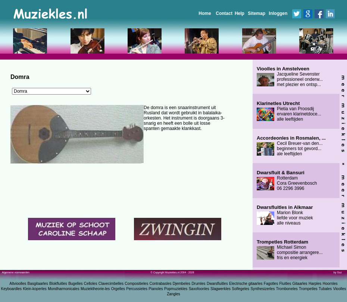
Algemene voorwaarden (15, 272)
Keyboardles (11, 289)
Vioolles (339, 289)
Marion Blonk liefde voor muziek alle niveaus (285, 215)
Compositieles (136, 284)
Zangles (173, 294)
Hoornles (330, 284)
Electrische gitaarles (245, 284)
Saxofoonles (199, 289)
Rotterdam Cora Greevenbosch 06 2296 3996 (287, 180)
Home (204, 13)
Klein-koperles (34, 289)
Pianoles (156, 289)
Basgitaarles (38, 284)
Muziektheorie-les (95, 289)
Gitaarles (300, 284)
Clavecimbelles (111, 284)
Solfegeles (240, 289)
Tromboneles (287, 289)
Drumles (198, 284)
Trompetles (308, 289)
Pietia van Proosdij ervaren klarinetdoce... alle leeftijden (289, 111)
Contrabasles (161, 284)
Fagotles (271, 284)
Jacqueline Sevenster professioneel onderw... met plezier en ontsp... (290, 76)
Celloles (90, 284)
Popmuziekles (175, 289)
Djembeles (181, 284)
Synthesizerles (262, 289)
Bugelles (75, 284)
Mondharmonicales (63, 289)
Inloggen (278, 13)
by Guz (338, 272)
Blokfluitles (58, 284)
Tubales (325, 289)
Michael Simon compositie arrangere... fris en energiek (290, 249)
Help (239, 13)
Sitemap (256, 13)
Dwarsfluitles (217, 284)
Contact (224, 13)
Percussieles (136, 289)
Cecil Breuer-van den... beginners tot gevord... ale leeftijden (291, 146)
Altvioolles (17, 284)
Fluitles (285, 284)
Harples (315, 284)
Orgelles (118, 289)
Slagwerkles (220, 289)
